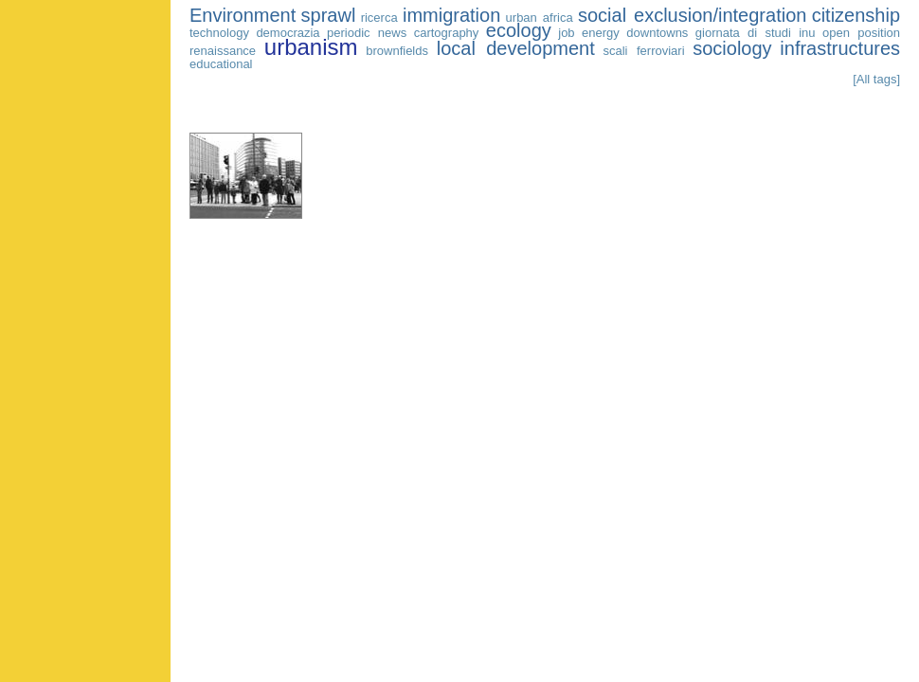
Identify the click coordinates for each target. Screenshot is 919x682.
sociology (732, 48)
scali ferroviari (643, 51)
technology (219, 33)
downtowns (657, 33)
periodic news (366, 33)
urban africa (539, 17)
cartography (446, 33)
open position (861, 33)
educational (221, 64)
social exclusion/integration (692, 15)
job (566, 33)
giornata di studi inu (755, 33)
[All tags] (876, 79)
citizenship (856, 15)
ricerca (379, 17)
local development (516, 48)
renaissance (222, 51)
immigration (451, 15)
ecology (518, 30)
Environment (242, 15)
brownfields (397, 51)
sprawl (328, 15)
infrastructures (840, 48)
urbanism (311, 47)
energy (601, 33)
